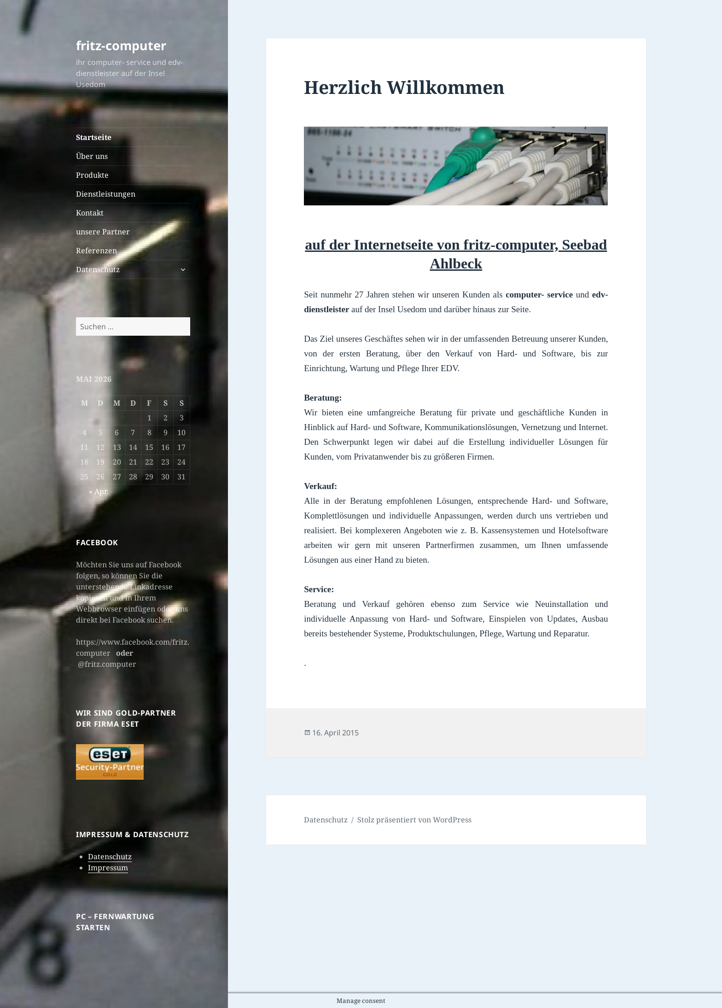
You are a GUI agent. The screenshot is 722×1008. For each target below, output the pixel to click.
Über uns (92, 156)
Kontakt (90, 213)
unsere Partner (103, 232)
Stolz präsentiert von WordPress (414, 820)
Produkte (92, 175)
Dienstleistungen (105, 194)
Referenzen (96, 250)
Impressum (108, 867)
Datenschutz (98, 269)
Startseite (93, 137)
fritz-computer (121, 45)
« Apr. (99, 491)
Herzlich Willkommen (404, 87)
